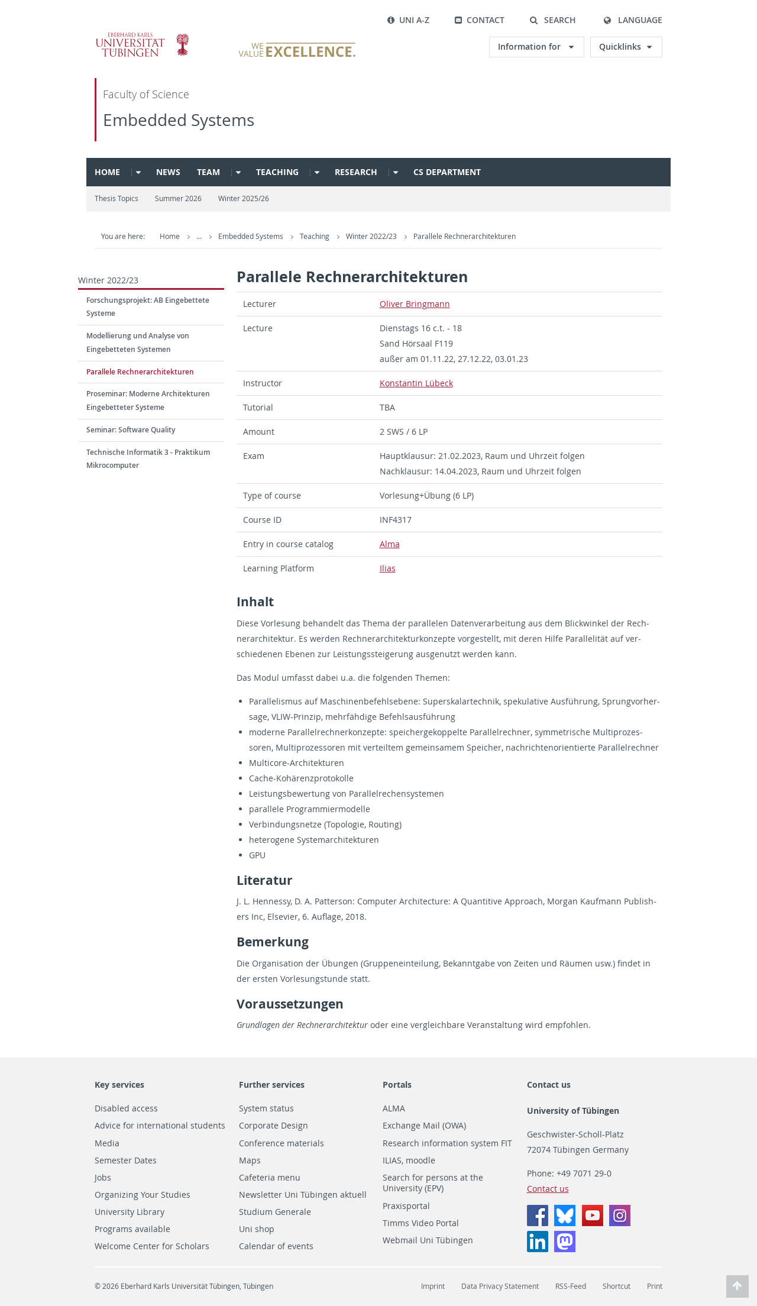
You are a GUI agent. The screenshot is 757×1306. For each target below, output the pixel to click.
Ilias (388, 568)
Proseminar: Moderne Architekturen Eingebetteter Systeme (148, 400)
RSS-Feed (570, 1286)
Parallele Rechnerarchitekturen (464, 236)
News (168, 171)
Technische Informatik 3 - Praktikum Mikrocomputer (148, 459)
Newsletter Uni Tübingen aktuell (303, 1194)
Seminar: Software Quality (130, 430)
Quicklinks (620, 46)
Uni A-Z (408, 19)
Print (654, 1286)
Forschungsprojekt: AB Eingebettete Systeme (147, 307)
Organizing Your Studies (142, 1194)
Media (107, 1143)
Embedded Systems (178, 120)
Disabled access (126, 1108)
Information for (530, 46)
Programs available (132, 1229)
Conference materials (281, 1143)
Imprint (433, 1286)
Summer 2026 (178, 198)
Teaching (277, 171)
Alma (390, 543)
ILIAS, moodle (409, 1160)
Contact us (549, 1084)
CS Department (447, 171)
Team (208, 171)
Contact (479, 19)
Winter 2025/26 (243, 198)
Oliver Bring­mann (415, 303)
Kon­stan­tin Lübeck (416, 383)
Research (356, 171)
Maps (250, 1160)
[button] (552, 20)
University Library (129, 1212)
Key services (119, 1084)
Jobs (103, 1177)
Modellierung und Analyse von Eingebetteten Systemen (137, 342)
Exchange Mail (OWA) (424, 1125)
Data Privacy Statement (500, 1286)
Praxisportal (406, 1206)
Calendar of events (276, 1246)
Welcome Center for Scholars (152, 1246)
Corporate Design (273, 1125)
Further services (272, 1084)
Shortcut (616, 1286)
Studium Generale (275, 1212)
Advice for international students (160, 1125)
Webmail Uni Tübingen (428, 1240)
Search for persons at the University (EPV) (433, 1183)
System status (266, 1108)
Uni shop (256, 1229)
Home (107, 171)
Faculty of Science (146, 94)
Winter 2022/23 (372, 236)
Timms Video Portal (421, 1223)
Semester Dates (126, 1160)
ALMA (394, 1108)
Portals (397, 1084)
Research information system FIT (447, 1143)
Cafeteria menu (269, 1177)
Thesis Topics (116, 198)
